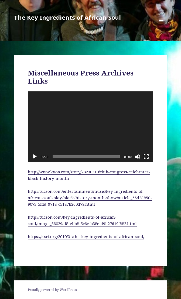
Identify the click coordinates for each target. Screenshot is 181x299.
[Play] (34, 156)
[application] (90, 126)
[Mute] (137, 156)
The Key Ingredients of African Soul (67, 17)
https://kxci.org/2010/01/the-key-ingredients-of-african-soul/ (86, 236)
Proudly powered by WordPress (52, 289)
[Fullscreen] (146, 156)
